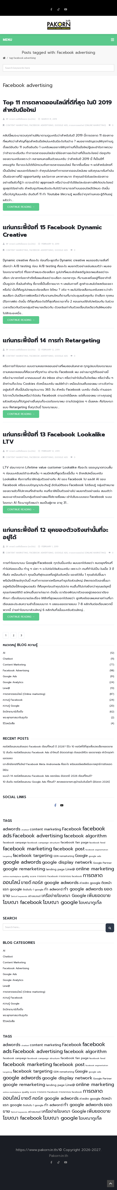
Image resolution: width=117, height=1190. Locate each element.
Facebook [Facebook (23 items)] (72, 829)
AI (4, 653)
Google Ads (61, 125)
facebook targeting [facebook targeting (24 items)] (33, 855)
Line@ (6, 688)
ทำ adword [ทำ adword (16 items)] (53, 889)
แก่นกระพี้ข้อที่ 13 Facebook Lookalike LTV (54, 438)
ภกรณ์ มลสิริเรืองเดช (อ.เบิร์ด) (22, 119)
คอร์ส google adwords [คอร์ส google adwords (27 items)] (55, 882)
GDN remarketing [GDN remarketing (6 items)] (63, 856)
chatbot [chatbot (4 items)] (25, 829)
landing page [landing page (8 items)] (55, 869)
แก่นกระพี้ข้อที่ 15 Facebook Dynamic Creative (52, 231)
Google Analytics (13, 682)
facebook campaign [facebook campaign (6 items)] (15, 842)
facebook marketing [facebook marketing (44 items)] (27, 848)
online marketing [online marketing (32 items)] (95, 868)
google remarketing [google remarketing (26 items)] (24, 869)
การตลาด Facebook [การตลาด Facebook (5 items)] (47, 876)
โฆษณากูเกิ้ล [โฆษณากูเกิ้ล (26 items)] (90, 902)
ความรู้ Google (11, 706)
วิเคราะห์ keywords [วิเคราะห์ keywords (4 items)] (19, 896)
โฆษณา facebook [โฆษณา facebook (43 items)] (22, 902)
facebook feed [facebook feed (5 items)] (97, 842)
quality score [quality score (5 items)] (29, 876)
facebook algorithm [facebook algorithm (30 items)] (85, 835)
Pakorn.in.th (58, 1155)
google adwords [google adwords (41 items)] (22, 862)
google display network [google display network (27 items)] (67, 862)
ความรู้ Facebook (13, 700)
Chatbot (8, 659)
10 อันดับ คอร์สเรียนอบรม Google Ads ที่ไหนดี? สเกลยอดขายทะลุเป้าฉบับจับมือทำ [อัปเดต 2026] (56, 782)
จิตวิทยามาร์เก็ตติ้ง (13, 712)
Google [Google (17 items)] (81, 856)
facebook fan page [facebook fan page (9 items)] (75, 842)
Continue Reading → (21, 207)
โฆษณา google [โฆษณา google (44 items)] (60, 902)
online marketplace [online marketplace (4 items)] (12, 876)
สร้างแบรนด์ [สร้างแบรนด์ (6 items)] (34, 896)
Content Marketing (17, 125)
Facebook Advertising (41, 125)
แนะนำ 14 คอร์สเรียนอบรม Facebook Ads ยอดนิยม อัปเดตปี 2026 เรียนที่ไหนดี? (47, 776)
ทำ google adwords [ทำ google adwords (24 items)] (83, 889)
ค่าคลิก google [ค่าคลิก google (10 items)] (90, 883)
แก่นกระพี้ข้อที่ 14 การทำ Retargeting (51, 340)
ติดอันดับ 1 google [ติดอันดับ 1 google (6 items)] (33, 889)
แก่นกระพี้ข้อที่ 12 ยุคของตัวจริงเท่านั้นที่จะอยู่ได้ (55, 533)
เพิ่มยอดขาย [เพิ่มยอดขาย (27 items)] (99, 895)
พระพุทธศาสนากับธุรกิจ (15, 717)
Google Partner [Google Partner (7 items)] (102, 863)
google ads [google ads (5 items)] (95, 856)
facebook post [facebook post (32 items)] (69, 848)
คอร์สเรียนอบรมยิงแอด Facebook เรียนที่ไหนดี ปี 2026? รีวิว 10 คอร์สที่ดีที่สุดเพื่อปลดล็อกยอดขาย (58, 746)
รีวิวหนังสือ (9, 723)
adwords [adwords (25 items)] (11, 829)
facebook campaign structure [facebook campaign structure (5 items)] (43, 842)
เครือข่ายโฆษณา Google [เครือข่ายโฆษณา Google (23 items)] (63, 896)
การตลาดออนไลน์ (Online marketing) (87, 125)
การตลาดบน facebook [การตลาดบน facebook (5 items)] (70, 876)
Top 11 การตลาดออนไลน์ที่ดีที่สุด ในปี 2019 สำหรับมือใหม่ (57, 106)
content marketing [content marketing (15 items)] (45, 829)
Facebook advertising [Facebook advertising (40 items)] (38, 835)
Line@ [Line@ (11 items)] (70, 869)
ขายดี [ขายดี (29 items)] (26, 882)
